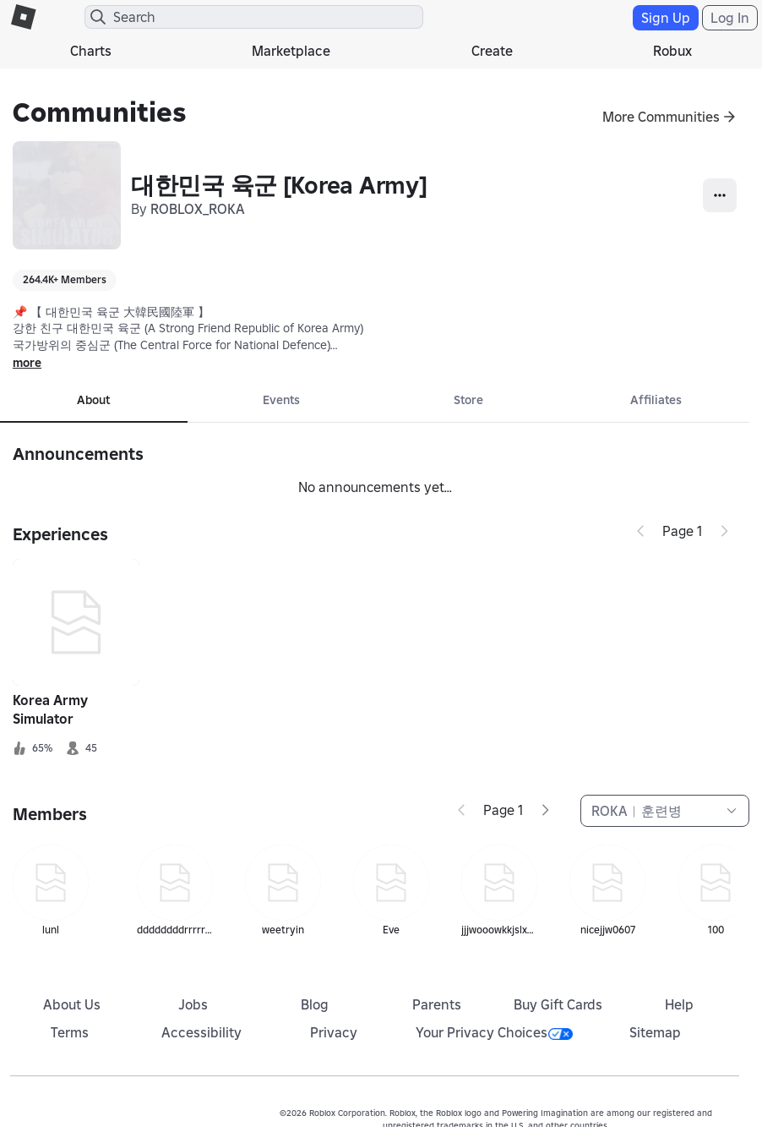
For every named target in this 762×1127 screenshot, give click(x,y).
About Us (72, 1004)
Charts (91, 50)
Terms (70, 1032)
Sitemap (655, 1032)
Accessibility (201, 1032)
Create (492, 50)
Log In (729, 17)
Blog (315, 1004)
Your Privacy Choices (494, 1032)
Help (679, 1004)
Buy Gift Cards (558, 1004)
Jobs (193, 1004)
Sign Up (665, 17)
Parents (436, 1004)
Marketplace (291, 50)
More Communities (661, 116)
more (27, 362)
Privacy (333, 1032)
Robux (672, 50)
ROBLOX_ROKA (197, 208)
